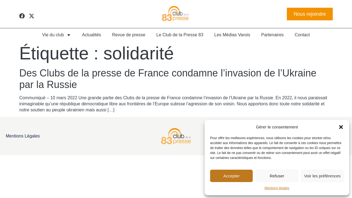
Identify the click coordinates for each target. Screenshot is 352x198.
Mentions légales (277, 188)
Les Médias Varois (232, 34)
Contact (302, 34)
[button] (341, 127)
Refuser (277, 176)
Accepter (231, 176)
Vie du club (56, 35)
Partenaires (272, 34)
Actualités (91, 34)
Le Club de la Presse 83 (180, 34)
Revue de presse (128, 34)
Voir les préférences (322, 176)
